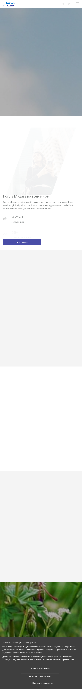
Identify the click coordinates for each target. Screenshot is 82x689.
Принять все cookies (40, 668)
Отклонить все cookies (40, 676)
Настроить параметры (41, 682)
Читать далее (22, 244)
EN (69, 3)
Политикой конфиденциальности (58, 659)
